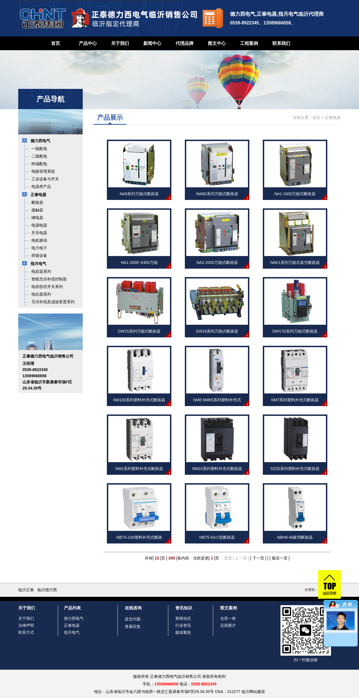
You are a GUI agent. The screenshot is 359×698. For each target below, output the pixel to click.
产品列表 (72, 607)
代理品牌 (185, 43)
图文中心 (217, 43)
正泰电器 (332, 117)
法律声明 (26, 625)
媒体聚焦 (183, 632)
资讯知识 (183, 607)
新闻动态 (183, 618)
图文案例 (228, 607)
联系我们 (281, 43)
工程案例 (249, 43)
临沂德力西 (47, 590)
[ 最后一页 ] (280, 558)
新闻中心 (152, 43)
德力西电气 (74, 618)
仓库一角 (228, 618)
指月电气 (72, 632)
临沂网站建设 (253, 691)
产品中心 (88, 43)
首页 (55, 43)
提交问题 (133, 619)
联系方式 (26, 632)
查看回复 (133, 626)
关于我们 (120, 43)
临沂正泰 (26, 590)
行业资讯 (183, 625)
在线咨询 (133, 607)
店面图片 (228, 625)
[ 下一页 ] (258, 558)
